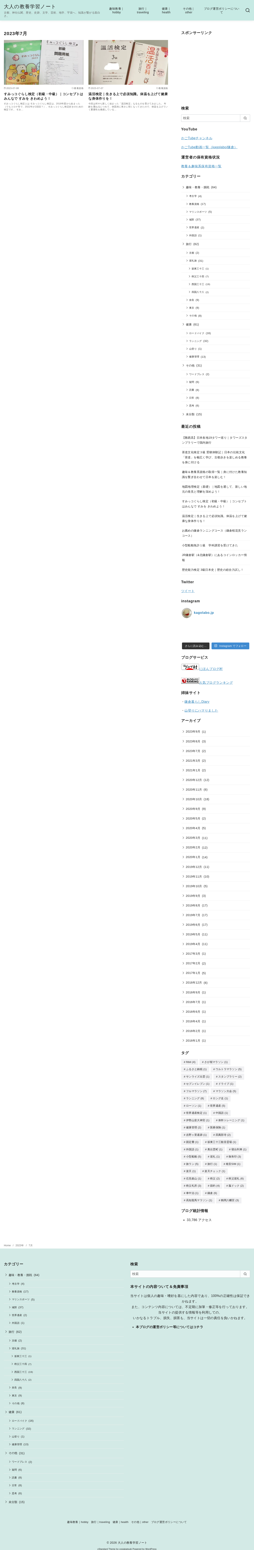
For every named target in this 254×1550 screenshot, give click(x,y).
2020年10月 (194, 799)
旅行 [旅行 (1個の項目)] (212, 1161)
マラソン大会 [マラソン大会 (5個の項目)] (226, 1090)
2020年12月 (194, 780)
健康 (189, 324)
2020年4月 (193, 828)
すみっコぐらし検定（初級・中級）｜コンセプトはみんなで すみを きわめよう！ (43, 96)
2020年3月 (193, 837)
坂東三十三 (198, 268)
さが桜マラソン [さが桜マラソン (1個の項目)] (216, 1062)
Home (7, 1241)
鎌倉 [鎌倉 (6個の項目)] (212, 1189)
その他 (193, 315)
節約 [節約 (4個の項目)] (215, 1182)
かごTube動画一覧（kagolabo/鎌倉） (209, 147)
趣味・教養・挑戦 (197, 187)
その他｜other (189, 10)
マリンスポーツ (198, 211)
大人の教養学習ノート (30, 6)
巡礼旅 (193, 260)
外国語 (193, 235)
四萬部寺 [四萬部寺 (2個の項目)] (223, 1132)
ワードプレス (196, 374)
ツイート (188, 591)
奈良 (191, 300)
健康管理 (194, 356)
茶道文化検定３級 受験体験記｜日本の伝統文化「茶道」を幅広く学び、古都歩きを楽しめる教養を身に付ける (214, 457)
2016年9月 (193, 992)
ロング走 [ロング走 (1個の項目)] (220, 1097)
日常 (191, 397)
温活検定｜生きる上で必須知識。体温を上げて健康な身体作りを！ (128, 96)
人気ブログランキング (216, 682)
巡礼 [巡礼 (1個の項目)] (215, 1153)
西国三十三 (198, 284)
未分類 (190, 414)
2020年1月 (193, 857)
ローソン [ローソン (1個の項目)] (193, 1104)
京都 (191, 252)
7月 (31, 1241)
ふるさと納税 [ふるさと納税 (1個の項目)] (196, 1069)
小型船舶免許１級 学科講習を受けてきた (210, 545)
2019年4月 (193, 944)
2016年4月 (193, 1021)
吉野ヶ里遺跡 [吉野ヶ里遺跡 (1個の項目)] (196, 1132)
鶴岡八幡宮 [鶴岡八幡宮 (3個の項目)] (230, 1196)
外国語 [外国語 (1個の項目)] (192, 1146)
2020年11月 (194, 789)
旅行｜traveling (143, 10)
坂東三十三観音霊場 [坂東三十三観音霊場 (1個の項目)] (221, 1139)
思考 (191, 405)
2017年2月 (193, 963)
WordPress (151, 1545)
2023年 (20, 1241)
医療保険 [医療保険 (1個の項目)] (217, 1125)
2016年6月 (193, 1011)
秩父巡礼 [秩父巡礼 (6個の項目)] (236, 1175)
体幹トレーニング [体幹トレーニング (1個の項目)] (231, 1118)
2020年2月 (193, 847)
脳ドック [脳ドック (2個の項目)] (236, 1182)
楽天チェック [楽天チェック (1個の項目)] (215, 1168)
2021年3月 (193, 760)
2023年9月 (193, 731)
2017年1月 (193, 973)
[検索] (215, 118)
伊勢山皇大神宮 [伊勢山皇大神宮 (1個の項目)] (197, 1118)
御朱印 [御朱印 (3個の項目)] (235, 1153)
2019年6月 (193, 924)
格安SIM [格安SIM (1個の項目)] (233, 1161)
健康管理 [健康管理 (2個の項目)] (193, 1125)
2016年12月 (194, 982)
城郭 (191, 219)
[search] (245, 118)
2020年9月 (193, 808)
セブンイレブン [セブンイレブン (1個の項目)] (197, 1083)
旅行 (189, 244)
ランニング (195, 341)
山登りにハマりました (201, 710)
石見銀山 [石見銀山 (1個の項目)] (193, 1175)
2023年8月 (193, 741)
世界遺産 (194, 227)
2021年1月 (193, 770)
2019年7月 (193, 915)
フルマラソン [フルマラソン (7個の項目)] (196, 1090)
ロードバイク (196, 333)
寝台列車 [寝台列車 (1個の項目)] (239, 1146)
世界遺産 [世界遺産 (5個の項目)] (217, 1104)
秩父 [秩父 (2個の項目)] (215, 1175)
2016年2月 (193, 1031)
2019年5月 (193, 934)
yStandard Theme (106, 1545)
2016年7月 (193, 1002)
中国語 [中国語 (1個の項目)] (222, 1111)
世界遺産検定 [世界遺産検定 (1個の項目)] (196, 1111)
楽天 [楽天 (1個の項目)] (191, 1168)
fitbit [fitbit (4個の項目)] (191, 1062)
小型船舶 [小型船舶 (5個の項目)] (193, 1153)
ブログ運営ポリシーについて (221, 10)
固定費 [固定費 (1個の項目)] (192, 1139)
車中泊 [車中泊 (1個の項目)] (192, 1189)
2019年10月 (194, 886)
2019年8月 (193, 905)
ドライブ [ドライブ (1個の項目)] (225, 1083)
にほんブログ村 (202, 669)
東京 (191, 307)
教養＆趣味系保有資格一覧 (201, 166)
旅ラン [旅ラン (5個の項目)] (192, 1161)
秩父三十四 (198, 276)
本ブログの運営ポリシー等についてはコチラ (169, 1323)
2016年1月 (193, 1040)
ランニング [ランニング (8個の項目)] (195, 1097)
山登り (193, 348)
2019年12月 (194, 867)
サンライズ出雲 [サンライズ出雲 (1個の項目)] (197, 1076)
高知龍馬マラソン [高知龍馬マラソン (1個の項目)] (199, 1196)
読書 (191, 389)
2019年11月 (194, 876)
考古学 (193, 196)
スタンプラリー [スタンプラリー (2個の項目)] (230, 1076)
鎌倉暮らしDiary (196, 701)
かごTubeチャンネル (196, 138)
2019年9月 (193, 895)
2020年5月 (193, 818)
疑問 (191, 382)
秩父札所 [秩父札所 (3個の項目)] (193, 1182)
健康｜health (166, 10)
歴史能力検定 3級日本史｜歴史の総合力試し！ (213, 569)
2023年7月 (193, 751)
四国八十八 (198, 292)
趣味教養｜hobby (116, 10)
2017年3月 (193, 953)
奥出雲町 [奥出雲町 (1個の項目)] (215, 1146)
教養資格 (194, 204)
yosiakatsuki (125, 1545)
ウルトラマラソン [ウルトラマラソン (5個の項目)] (229, 1069)
